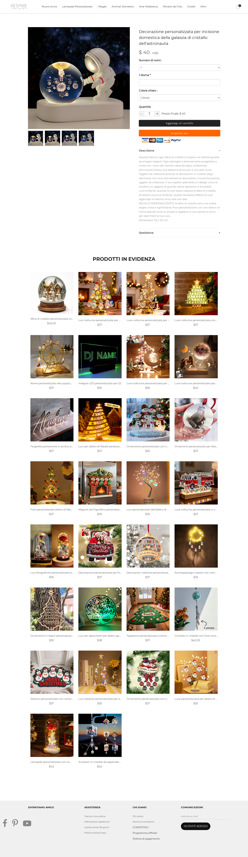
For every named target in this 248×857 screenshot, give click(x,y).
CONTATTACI (141, 827)
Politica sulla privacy (95, 832)
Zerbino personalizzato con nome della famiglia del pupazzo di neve (52, 698)
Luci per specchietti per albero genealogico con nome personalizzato (100, 635)
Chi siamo (138, 816)
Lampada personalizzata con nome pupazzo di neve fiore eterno (52, 761)
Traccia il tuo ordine (94, 816)
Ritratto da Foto (172, 6)
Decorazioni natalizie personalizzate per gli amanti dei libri (148, 572)
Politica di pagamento (146, 838)
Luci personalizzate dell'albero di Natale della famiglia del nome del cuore (148, 509)
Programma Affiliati (145, 832)
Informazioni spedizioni (97, 821)
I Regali (102, 6)
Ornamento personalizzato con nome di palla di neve (148, 698)
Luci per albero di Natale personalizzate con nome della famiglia (100, 446)
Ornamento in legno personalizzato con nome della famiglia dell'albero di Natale (52, 635)
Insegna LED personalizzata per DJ (100, 383)
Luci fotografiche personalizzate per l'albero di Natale (52, 572)
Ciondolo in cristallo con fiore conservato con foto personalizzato (196, 635)
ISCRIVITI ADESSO (196, 826)
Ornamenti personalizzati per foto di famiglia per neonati (196, 446)
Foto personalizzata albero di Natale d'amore (52, 509)
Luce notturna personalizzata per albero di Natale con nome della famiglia (148, 320)
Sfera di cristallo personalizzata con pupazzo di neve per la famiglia (52, 318)
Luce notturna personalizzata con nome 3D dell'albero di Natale (196, 320)
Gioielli (191, 6)
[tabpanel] (79, 78)
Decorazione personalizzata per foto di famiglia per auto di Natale (100, 572)
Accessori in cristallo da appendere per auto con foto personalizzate (100, 761)
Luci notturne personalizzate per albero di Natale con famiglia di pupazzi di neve (100, 320)
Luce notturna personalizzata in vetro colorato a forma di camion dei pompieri (196, 509)
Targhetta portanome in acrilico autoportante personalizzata (52, 446)
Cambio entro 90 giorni (96, 827)
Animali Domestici (123, 6)
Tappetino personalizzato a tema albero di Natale (148, 635)
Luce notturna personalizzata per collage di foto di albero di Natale (148, 383)
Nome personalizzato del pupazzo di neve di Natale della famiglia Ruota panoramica (52, 383)
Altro (203, 6)
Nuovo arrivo (49, 6)
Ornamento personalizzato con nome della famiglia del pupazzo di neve (148, 446)
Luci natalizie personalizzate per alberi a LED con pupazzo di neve (100, 698)
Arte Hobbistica (148, 6)
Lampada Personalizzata (77, 6)
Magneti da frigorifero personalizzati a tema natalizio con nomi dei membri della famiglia (100, 509)
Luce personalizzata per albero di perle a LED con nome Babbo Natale (196, 698)
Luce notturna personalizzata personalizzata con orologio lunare (196, 383)
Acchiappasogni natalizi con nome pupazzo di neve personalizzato (196, 572)
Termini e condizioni (143, 821)
